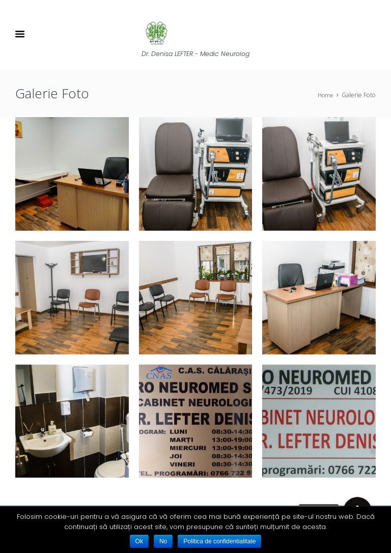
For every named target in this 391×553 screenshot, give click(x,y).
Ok (139, 541)
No (163, 541)
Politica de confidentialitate (219, 541)
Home (324, 95)
